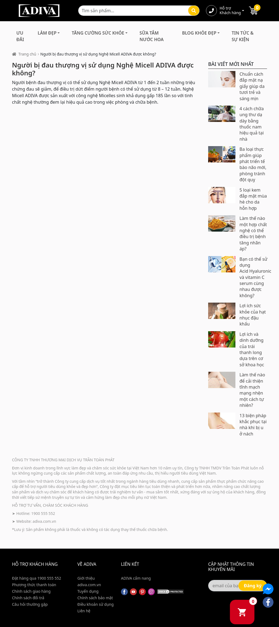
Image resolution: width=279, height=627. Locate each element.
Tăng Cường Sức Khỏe (98, 33)
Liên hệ (83, 610)
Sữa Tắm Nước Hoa (151, 36)
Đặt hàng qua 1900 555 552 (36, 578)
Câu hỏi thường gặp (30, 604)
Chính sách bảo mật (95, 597)
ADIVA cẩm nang (136, 578)
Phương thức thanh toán (34, 584)
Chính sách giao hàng (31, 591)
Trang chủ (27, 54)
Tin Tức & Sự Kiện (243, 36)
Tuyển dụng (88, 591)
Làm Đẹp (47, 33)
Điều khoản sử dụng (95, 604)
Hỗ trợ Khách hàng (230, 10)
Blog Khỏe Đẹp (199, 33)
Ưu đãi (20, 36)
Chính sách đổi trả (28, 597)
